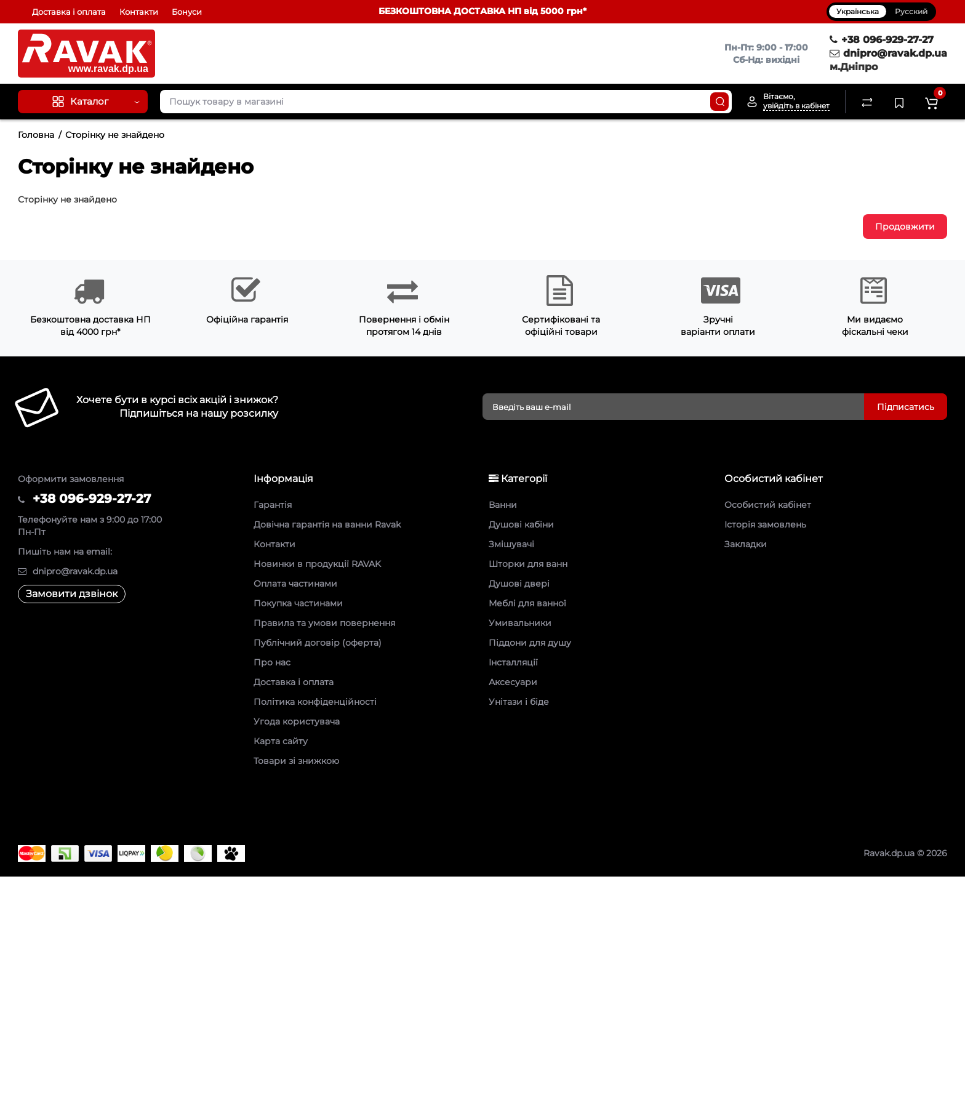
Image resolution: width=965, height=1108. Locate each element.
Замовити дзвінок (72, 594)
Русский (911, 11)
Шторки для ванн (528, 563)
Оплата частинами (295, 583)
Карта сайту (281, 741)
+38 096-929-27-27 (882, 40)
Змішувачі (511, 544)
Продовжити (905, 226)
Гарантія (273, 504)
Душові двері (519, 583)
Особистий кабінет (767, 504)
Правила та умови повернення (324, 622)
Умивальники (520, 622)
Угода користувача (297, 721)
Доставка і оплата (69, 12)
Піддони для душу (530, 642)
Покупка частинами (298, 603)
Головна (36, 134)
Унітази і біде (519, 701)
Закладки (745, 544)
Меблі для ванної (527, 603)
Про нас (272, 662)
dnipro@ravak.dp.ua (888, 53)
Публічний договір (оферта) (318, 642)
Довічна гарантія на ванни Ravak (327, 524)
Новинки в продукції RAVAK (317, 563)
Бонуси (187, 12)
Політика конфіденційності (315, 701)
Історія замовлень (765, 524)
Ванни (503, 504)
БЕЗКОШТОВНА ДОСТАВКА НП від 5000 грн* (482, 11)
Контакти (138, 12)
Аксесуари (513, 682)
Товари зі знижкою (296, 760)
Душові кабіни (521, 524)
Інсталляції (513, 662)
